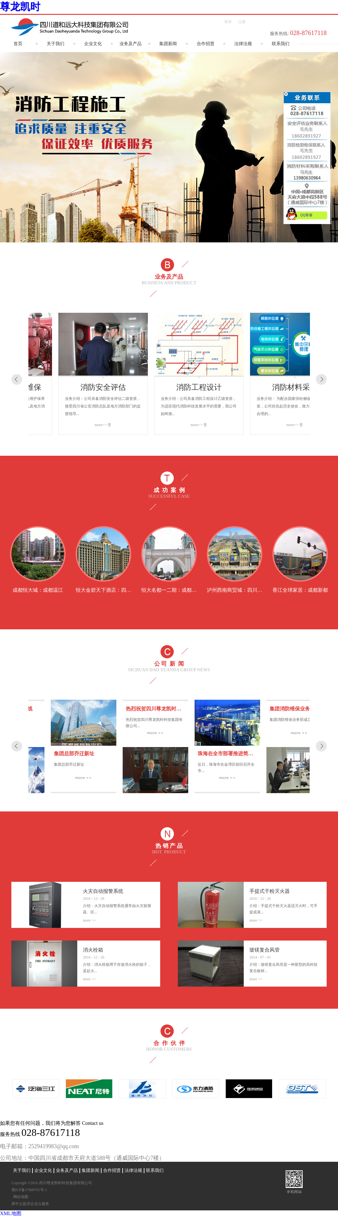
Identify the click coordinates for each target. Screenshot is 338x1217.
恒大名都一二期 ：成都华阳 (171, 590)
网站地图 (19, 1197)
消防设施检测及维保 (73, 387)
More (87, 920)
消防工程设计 (265, 387)
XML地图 (10, 1213)
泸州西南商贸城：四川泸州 (237, 590)
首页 (18, 43)
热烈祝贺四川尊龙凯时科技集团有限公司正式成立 (230, 708)
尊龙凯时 (20, 6)
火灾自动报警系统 (103, 891)
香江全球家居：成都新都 (300, 590)
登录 (228, 22)
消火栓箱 (93, 950)
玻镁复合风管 (264, 950)
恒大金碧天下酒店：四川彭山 (108, 590)
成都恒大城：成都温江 (38, 590)
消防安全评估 (169, 387)
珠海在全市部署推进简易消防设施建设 (290, 753)
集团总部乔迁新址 (123, 753)
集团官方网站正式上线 (57, 708)
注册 (242, 22)
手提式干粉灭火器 (269, 891)
